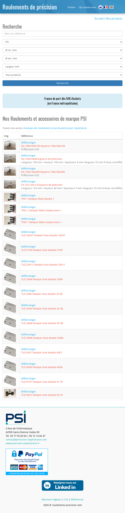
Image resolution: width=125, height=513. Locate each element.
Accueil (98, 18)
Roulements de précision (30, 6)
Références (77, 499)
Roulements (106, 7)
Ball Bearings (111, 7)
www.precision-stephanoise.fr (22, 443)
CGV (66, 499)
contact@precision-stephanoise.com (26, 439)
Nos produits (114, 18)
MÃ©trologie (43, 144)
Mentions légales (51, 499)
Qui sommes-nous (87, 7)
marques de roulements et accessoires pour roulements (55, 128)
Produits (72, 7)
